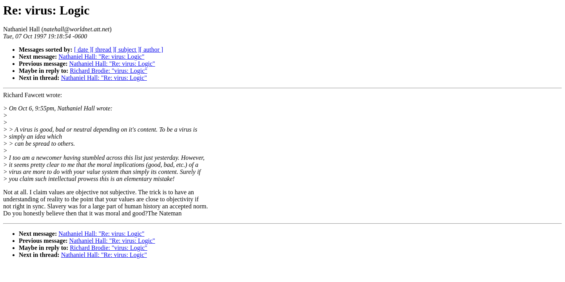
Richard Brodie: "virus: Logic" (108, 70)
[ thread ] (103, 49)
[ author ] (151, 49)
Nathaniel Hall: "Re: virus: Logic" (101, 56)
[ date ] (83, 49)
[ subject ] (127, 49)
